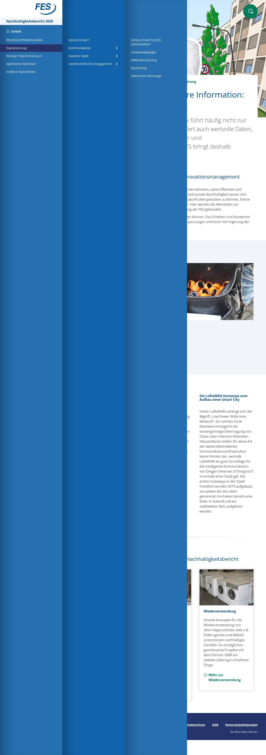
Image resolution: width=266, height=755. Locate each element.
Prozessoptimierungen (144, 81)
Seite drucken (80, 725)
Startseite (85, 81)
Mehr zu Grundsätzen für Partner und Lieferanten (99, 660)
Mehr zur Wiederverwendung (222, 677)
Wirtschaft (109, 81)
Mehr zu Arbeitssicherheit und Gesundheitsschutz (161, 685)
